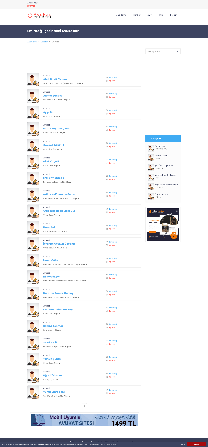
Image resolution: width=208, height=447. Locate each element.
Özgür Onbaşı (161, 194)
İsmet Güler (50, 260)
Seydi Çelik (50, 342)
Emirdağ (113, 77)
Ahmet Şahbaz (53, 95)
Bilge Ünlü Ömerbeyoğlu (166, 184)
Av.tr (150, 15)
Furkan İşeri (160, 146)
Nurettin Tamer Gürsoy (58, 293)
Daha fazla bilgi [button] (111, 444)
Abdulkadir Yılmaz (55, 79)
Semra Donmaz (53, 326)
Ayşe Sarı (49, 112)
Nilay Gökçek (51, 276)
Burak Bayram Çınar (56, 128)
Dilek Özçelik (51, 161)
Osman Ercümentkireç (58, 309)
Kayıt (31, 6)
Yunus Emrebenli (54, 391)
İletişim (173, 15)
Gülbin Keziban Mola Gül (59, 211)
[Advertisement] (84, 61)
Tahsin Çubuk (52, 359)
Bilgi (161, 15)
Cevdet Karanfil (53, 145)
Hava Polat (50, 227)
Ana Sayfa (121, 15)
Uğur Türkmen (52, 375)
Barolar (44, 42)
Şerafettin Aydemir (164, 165)
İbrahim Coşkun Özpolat (59, 243)
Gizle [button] (183, 444)
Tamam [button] (196, 444)
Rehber (137, 15)
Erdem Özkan (161, 155)
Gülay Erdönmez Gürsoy (59, 194)
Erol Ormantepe (53, 178)
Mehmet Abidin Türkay (166, 175)
